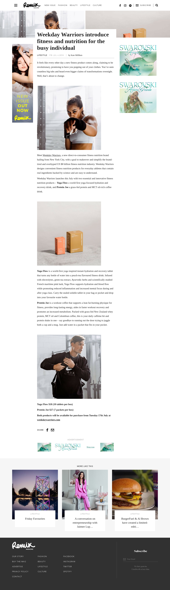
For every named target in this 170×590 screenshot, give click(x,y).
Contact (17, 576)
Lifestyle (85, 5)
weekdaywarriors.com (48, 419)
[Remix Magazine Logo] (32, 5)
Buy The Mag (19, 561)
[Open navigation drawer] (15, 5)
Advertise (17, 566)
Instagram (69, 561)
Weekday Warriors (52, 155)
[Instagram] (125, 5)
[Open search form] (156, 5)
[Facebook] (120, 5)
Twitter (67, 566)
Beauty (74, 5)
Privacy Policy (20, 571)
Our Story (18, 556)
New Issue (50, 5)
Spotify (67, 571)
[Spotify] (130, 5)
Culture (97, 5)
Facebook (69, 556)
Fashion (62, 5)
